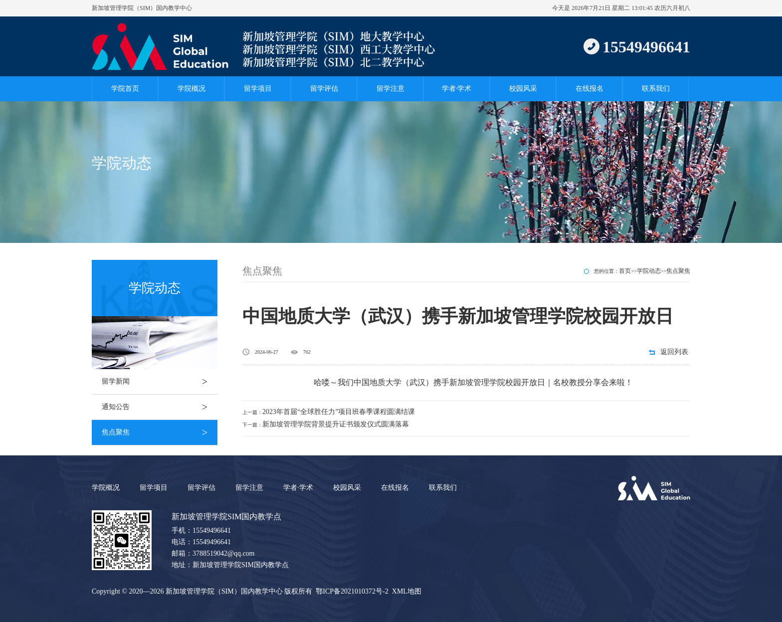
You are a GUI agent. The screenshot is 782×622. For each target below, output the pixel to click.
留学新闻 (159, 381)
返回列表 (674, 352)
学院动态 (649, 270)
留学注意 (390, 88)
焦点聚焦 (159, 432)
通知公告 (159, 407)
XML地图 (406, 591)
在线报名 (589, 88)
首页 (625, 270)
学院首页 (125, 88)
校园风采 (523, 88)
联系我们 (656, 88)
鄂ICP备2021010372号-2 (352, 591)
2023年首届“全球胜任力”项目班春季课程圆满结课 (338, 411)
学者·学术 (457, 88)
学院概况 (191, 88)
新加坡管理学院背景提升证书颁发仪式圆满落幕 (335, 424)
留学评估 (324, 88)
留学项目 (258, 88)
